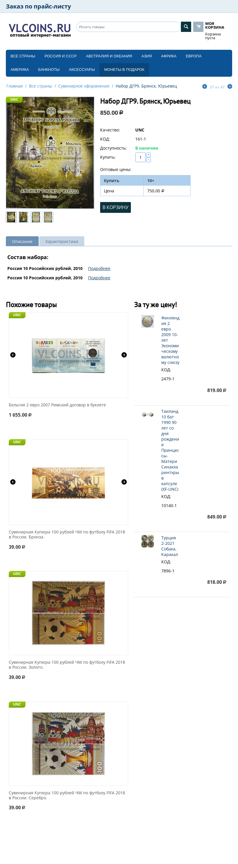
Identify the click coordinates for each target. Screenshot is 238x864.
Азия (146, 56)
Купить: (108, 157)
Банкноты (48, 69)
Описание (22, 241)
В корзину (115, 207)
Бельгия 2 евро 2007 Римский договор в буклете (57, 405)
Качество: (110, 130)
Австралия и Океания (109, 56)
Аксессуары (82, 69)
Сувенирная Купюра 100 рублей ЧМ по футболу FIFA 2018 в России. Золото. (67, 665)
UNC (14, 99)
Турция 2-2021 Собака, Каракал (169, 546)
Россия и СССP (60, 56)
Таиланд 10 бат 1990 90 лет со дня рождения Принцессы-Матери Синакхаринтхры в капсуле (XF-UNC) (170, 450)
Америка (20, 69)
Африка (168, 56)
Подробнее (99, 268)
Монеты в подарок (124, 69)
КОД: (105, 139)
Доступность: (113, 148)
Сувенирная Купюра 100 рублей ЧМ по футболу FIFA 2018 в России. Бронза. (67, 535)
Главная (14, 86)
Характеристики (61, 241)
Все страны (23, 56)
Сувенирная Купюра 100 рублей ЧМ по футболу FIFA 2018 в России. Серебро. (67, 795)
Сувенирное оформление (83, 86)
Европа (194, 56)
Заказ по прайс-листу (38, 6)
